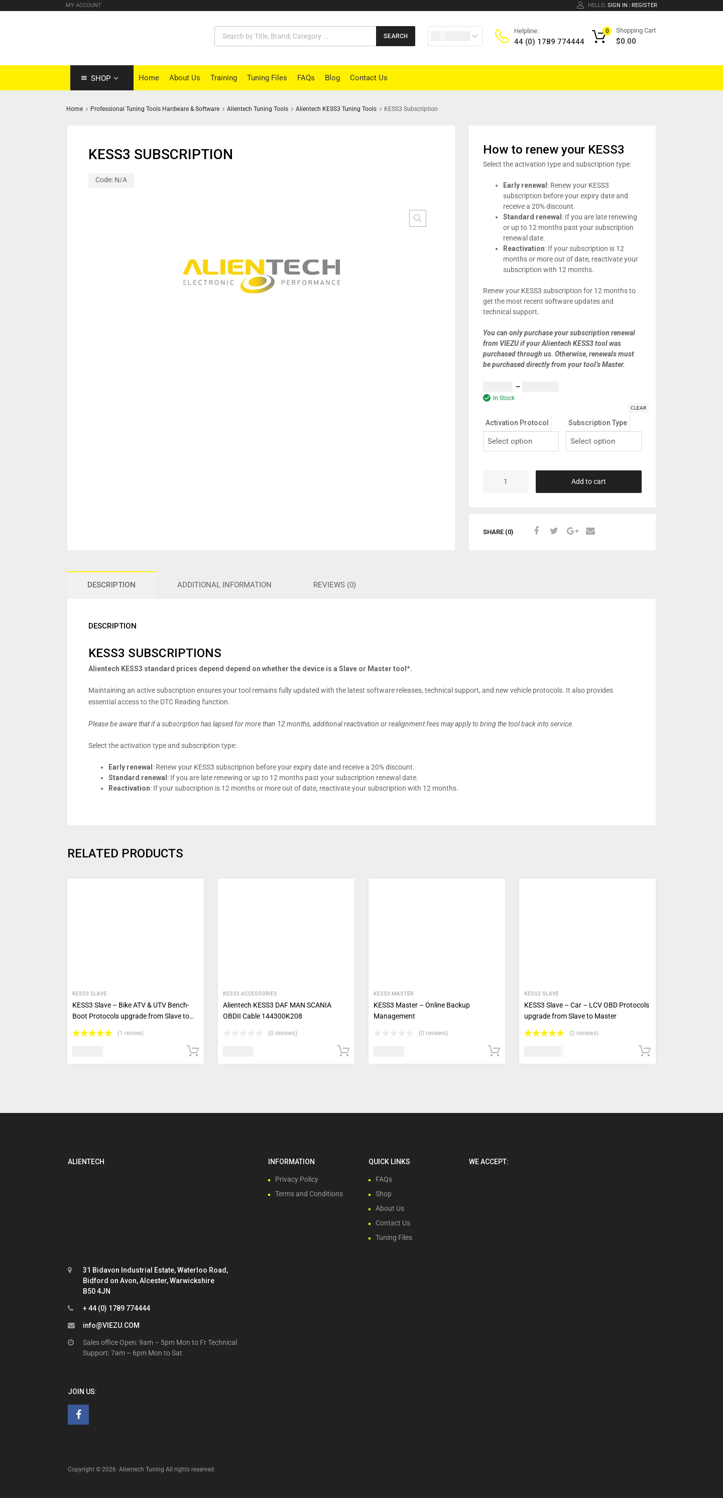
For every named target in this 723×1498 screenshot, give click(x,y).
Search (396, 36)
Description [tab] (111, 584)
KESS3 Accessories (250, 993)
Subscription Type (597, 423)
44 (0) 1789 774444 (538, 41)
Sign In (618, 5)
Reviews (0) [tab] (334, 584)
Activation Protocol (517, 423)
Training (223, 77)
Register (644, 5)
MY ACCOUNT (83, 5)
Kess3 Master (394, 993)
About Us (184, 77)
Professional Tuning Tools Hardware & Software (154, 108)
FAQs (306, 77)
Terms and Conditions (309, 1194)
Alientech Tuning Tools (257, 108)
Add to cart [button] (193, 1051)
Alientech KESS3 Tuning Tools (336, 108)
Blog (332, 77)
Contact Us (369, 77)
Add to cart (588, 481)
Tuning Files (267, 77)
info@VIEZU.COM (111, 1325)
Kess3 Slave (89, 993)
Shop (104, 78)
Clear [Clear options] (638, 408)
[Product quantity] (505, 481)
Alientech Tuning (141, 1469)
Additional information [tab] (224, 584)
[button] (417, 218)
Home (149, 77)
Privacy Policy (296, 1179)
